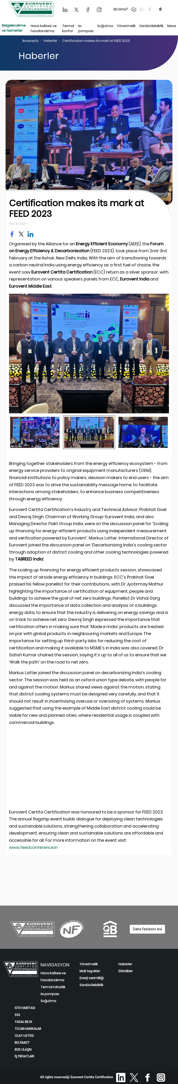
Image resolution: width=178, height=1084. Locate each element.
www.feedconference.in (33, 847)
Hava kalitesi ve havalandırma (53, 976)
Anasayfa (30, 40)
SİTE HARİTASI (25, 1008)
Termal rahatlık (53, 987)
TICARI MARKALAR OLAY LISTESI (28, 1032)
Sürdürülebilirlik (91, 985)
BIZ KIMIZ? (22, 1042)
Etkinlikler (125, 971)
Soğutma (48, 1001)
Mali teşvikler (89, 971)
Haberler (50, 40)
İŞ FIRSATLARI (24, 1056)
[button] (142, 9)
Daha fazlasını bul (147, 929)
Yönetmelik (88, 964)
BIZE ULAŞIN (23, 1049)
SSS (17, 1014)
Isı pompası (50, 994)
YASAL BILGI (23, 1021)
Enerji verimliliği (91, 978)
